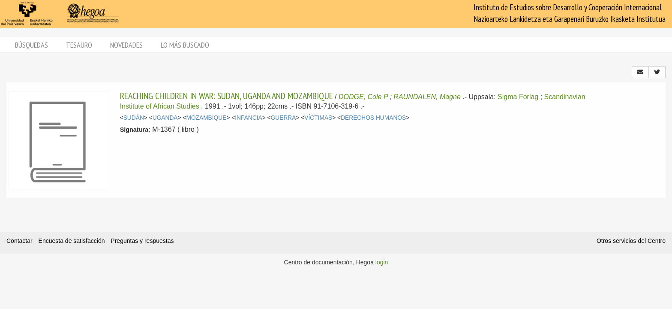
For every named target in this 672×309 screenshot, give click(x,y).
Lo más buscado (185, 45)
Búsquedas (31, 45)
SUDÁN (133, 118)
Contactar (19, 240)
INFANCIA (248, 118)
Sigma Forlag (518, 96)
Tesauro (79, 45)
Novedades (126, 45)
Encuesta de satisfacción (72, 240)
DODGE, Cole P (363, 96)
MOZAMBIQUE (206, 118)
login (381, 262)
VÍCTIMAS (318, 118)
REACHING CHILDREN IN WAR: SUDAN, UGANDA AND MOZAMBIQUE (226, 96)
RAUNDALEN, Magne (427, 96)
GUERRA (283, 118)
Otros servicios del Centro (631, 240)
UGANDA (165, 118)
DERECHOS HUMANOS (373, 118)
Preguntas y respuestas (142, 240)
